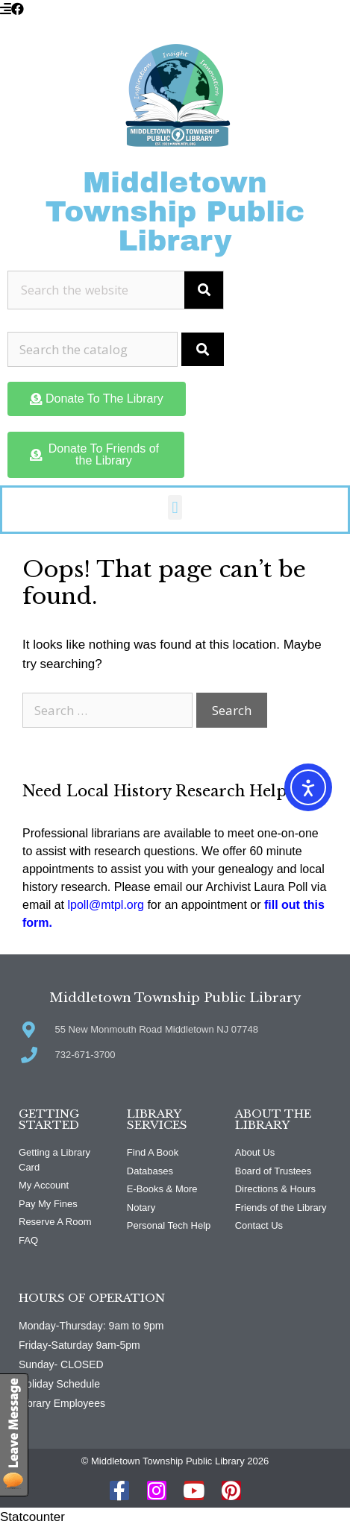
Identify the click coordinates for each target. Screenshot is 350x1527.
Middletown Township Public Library (175, 211)
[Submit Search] (202, 350)
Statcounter (32, 1517)
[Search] (203, 290)
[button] (175, 507)
